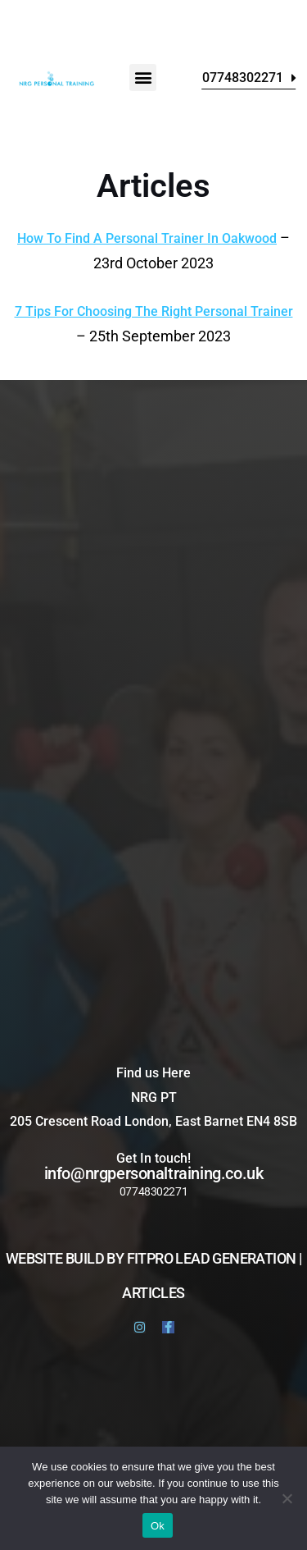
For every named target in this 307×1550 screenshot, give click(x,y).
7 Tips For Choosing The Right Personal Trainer (154, 311)
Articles (153, 1292)
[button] (142, 77)
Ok (158, 1526)
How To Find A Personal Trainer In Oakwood (147, 238)
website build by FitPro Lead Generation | (153, 1258)
